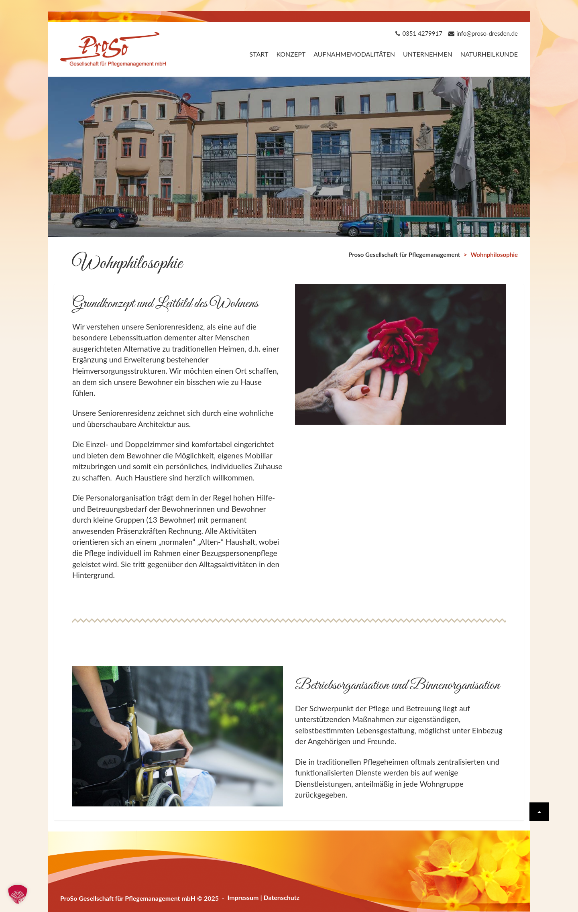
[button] (17, 894)
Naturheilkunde (489, 54)
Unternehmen (427, 54)
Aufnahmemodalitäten (354, 54)
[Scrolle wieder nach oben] (539, 811)
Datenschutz (281, 897)
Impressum (243, 897)
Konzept (290, 54)
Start (258, 54)
